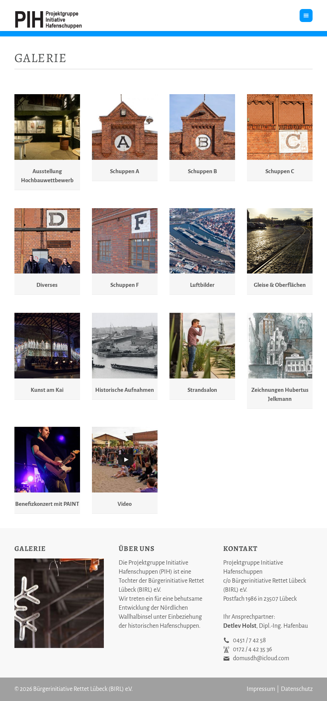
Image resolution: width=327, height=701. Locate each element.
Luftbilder (202, 285)
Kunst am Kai (47, 390)
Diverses (47, 285)
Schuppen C (279, 171)
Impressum (261, 689)
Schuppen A (124, 171)
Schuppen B (202, 171)
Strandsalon (202, 390)
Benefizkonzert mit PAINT (47, 504)
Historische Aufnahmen (124, 390)
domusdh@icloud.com (261, 658)
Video (125, 504)
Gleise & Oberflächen (280, 285)
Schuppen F (124, 285)
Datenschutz (297, 689)
